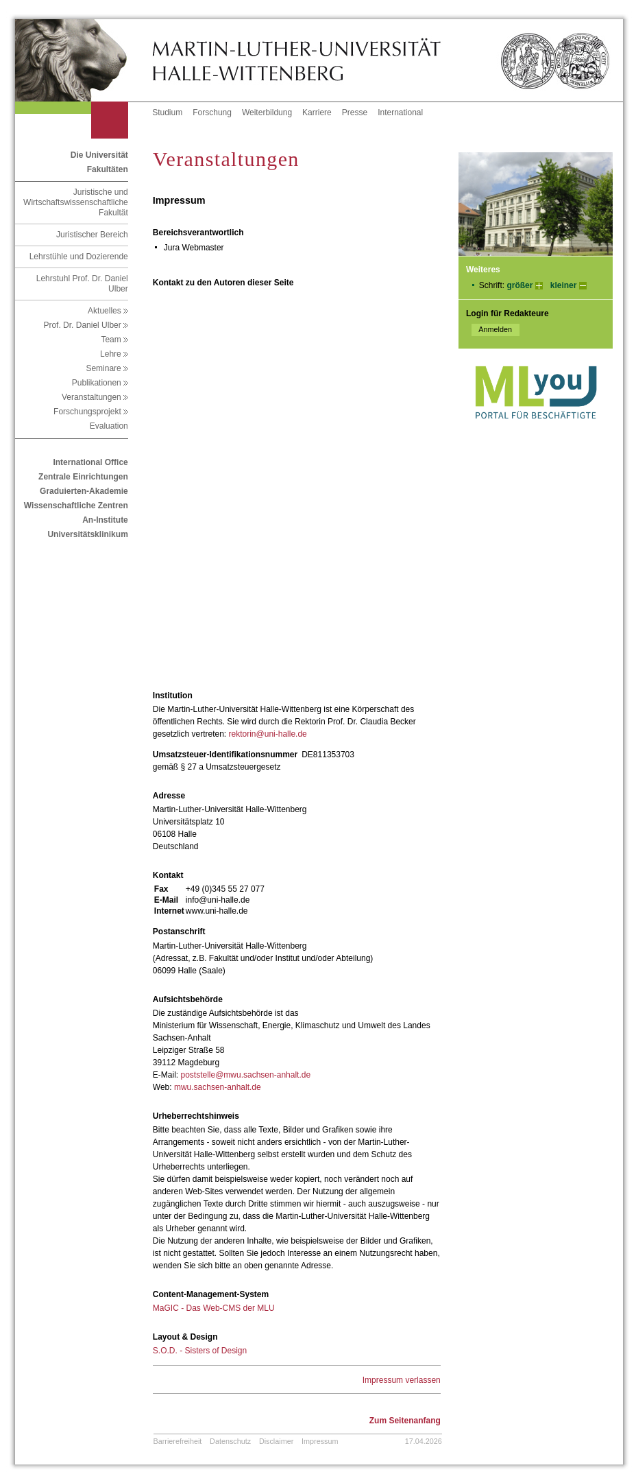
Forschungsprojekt (90, 411)
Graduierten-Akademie (84, 491)
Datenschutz (230, 1441)
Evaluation (109, 426)
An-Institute (105, 520)
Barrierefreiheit (178, 1441)
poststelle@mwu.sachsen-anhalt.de (245, 1075)
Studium (167, 112)
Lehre (114, 354)
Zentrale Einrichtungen (83, 477)
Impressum (320, 1441)
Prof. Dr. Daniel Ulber (85, 325)
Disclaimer (276, 1441)
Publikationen (100, 383)
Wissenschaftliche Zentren (76, 505)
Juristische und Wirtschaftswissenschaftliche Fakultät (75, 202)
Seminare (106, 368)
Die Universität (99, 155)
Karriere (317, 112)
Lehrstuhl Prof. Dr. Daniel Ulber (82, 284)
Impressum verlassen (402, 1380)
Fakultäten (107, 169)
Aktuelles (108, 311)
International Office (90, 462)
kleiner (563, 285)
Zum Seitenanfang (405, 1420)
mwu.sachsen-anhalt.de (217, 1087)
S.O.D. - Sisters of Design (200, 1350)
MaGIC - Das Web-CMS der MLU (214, 1308)
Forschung (212, 112)
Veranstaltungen (95, 397)
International (400, 112)
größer (519, 285)
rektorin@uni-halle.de (268, 734)
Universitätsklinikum (87, 534)
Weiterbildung (267, 112)
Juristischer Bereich (92, 234)
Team (114, 339)
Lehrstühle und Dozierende (78, 256)
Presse (354, 112)
